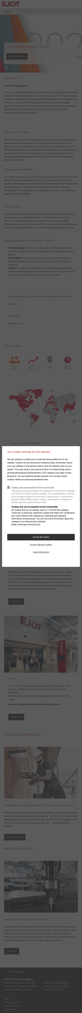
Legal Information (41, 552)
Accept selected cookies (41, 544)
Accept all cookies (41, 537)
